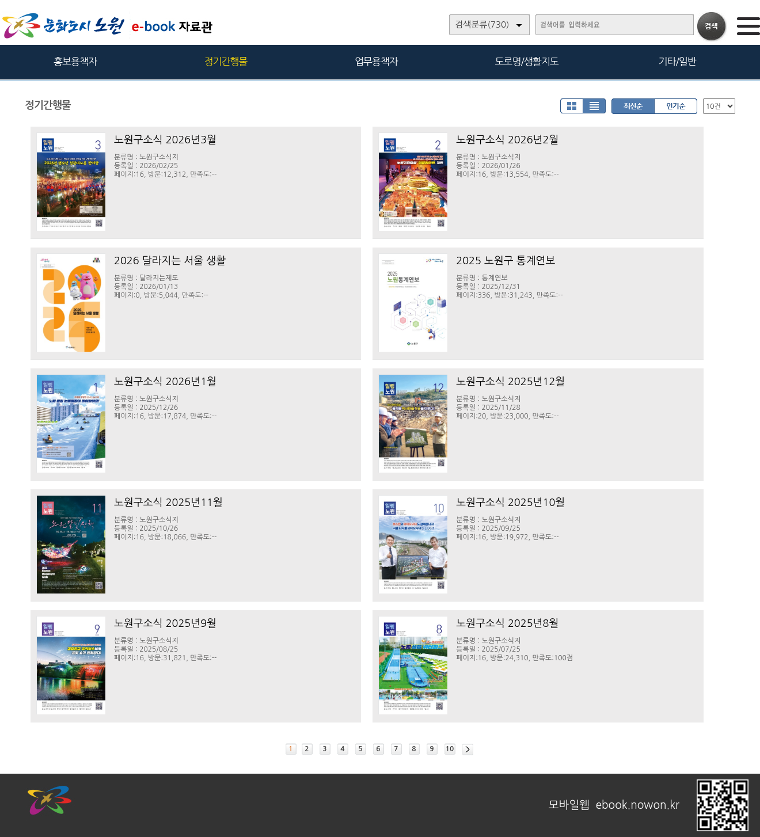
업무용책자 (376, 61)
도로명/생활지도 (526, 61)
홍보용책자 (75, 61)
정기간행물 (226, 61)
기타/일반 (677, 61)
